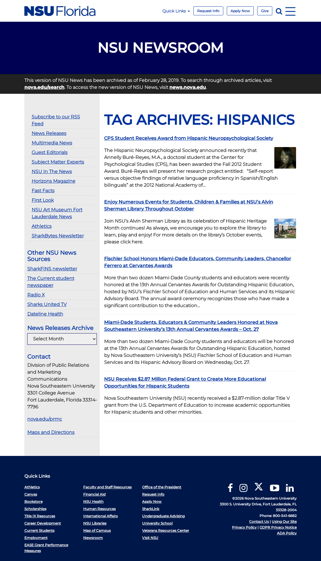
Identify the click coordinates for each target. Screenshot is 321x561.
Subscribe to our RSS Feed (56, 120)
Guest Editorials (50, 152)
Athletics (42, 226)
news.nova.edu (187, 87)
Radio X (36, 295)
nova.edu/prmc (44, 419)
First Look (43, 200)
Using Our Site (284, 521)
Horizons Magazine (53, 181)
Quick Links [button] (176, 11)
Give (265, 11)
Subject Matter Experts (58, 162)
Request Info (208, 11)
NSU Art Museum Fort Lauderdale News (57, 213)
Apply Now (240, 11)
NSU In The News (52, 171)
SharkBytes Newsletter (58, 236)
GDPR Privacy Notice (278, 527)
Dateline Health (45, 314)
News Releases (49, 133)
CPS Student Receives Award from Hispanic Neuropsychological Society (188, 138)
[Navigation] (290, 10)
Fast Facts (43, 190)
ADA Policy (287, 533)
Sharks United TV (47, 304)
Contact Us (259, 521)
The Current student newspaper (50, 282)
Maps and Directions (51, 432)
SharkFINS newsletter (52, 269)
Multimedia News (52, 143)
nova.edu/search (44, 87)
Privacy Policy (244, 527)
